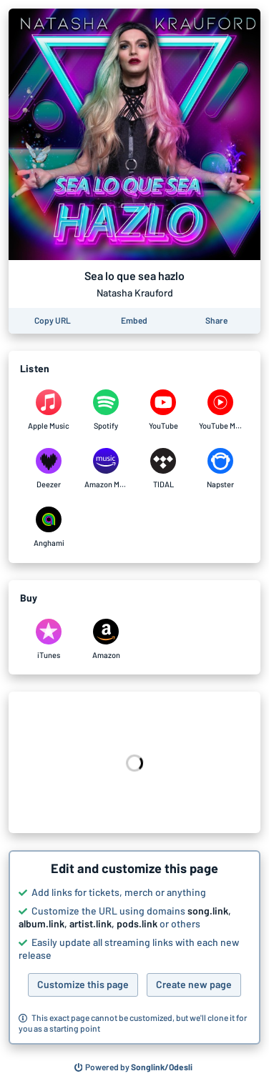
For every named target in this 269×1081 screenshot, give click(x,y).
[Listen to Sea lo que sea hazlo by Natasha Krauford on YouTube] (163, 410)
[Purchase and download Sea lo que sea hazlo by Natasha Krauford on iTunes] (48, 639)
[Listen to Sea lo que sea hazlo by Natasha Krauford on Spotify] (105, 410)
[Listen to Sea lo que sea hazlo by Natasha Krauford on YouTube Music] (220, 410)
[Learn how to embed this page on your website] (134, 321)
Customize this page (83, 984)
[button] (134, 947)
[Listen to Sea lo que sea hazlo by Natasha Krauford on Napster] (220, 469)
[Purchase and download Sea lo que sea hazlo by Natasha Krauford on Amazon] (105, 639)
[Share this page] (216, 321)
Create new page (194, 984)
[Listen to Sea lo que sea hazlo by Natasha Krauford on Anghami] (48, 527)
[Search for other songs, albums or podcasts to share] (133, 1067)
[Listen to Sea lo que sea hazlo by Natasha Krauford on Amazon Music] (105, 469)
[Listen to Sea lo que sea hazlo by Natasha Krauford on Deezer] (48, 469)
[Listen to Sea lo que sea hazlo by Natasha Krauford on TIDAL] (163, 469)
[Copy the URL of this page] (52, 321)
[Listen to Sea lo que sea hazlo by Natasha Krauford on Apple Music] (48, 410)
